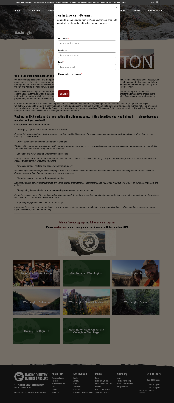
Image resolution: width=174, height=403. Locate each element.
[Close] (117, 7)
